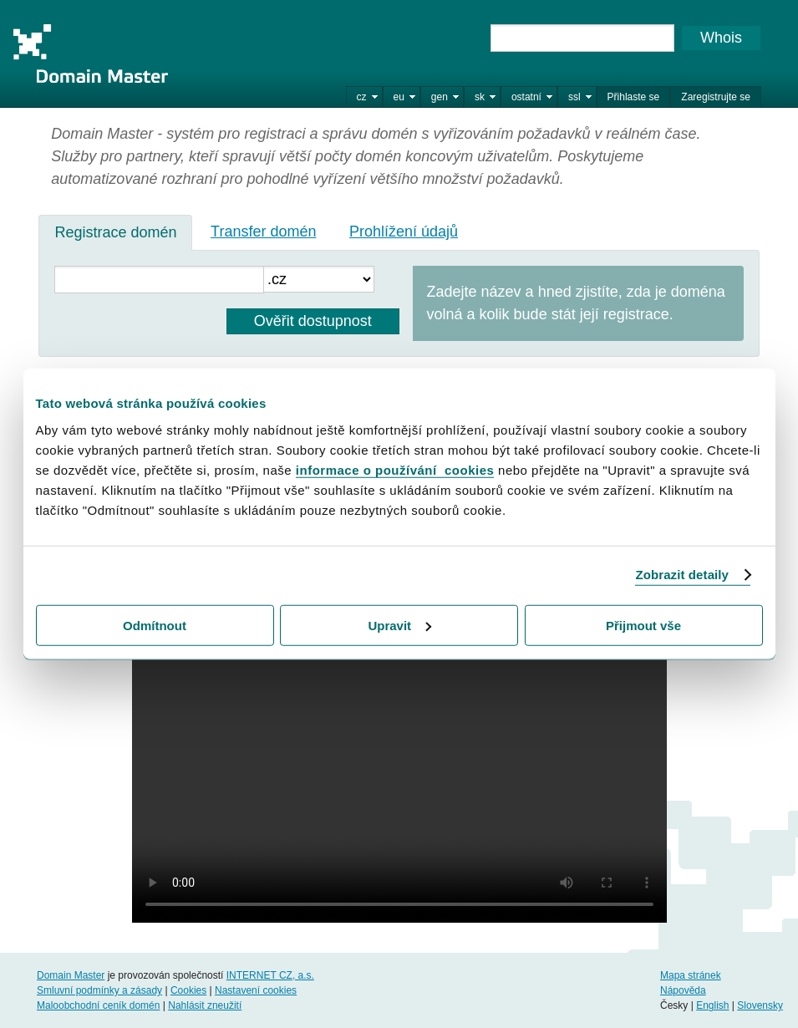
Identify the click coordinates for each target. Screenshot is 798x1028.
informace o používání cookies (395, 469)
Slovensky (760, 1005)
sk (480, 97)
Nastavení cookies (256, 990)
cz (362, 97)
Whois (721, 37)
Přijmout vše (643, 625)
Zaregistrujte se (715, 97)
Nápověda (683, 990)
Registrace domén (115, 232)
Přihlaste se (633, 97)
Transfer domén (263, 231)
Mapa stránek (690, 975)
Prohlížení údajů (403, 231)
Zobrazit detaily (682, 574)
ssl (574, 97)
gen (439, 97)
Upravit (399, 625)
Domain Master (90, 53)
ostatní (526, 97)
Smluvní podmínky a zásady (99, 990)
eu (399, 97)
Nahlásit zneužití (204, 1005)
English (712, 1005)
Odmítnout (154, 625)
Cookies (188, 990)
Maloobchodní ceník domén (98, 1005)
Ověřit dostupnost (313, 321)
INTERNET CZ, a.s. (270, 975)
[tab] (115, 232)
